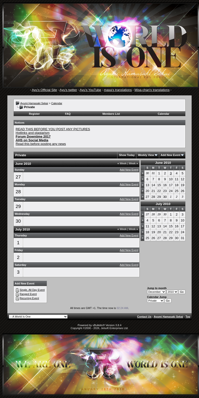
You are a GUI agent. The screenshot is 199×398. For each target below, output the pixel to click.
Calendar (56, 103)
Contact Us (144, 316)
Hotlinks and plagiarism (33, 133)
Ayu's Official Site (44, 90)
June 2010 (163, 163)
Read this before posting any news (41, 144)
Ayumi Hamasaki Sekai (34, 103)
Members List (111, 113)
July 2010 (163, 204)
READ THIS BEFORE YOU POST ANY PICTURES (53, 129)
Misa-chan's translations (152, 90)
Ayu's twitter (68, 90)
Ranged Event (28, 294)
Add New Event (170, 155)
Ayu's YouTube (90, 90)
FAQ (68, 113)
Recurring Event (29, 298)
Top (187, 316)
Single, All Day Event (32, 289)
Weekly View (146, 155)
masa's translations (118, 90)
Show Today (127, 155)
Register (34, 113)
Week (122, 163)
